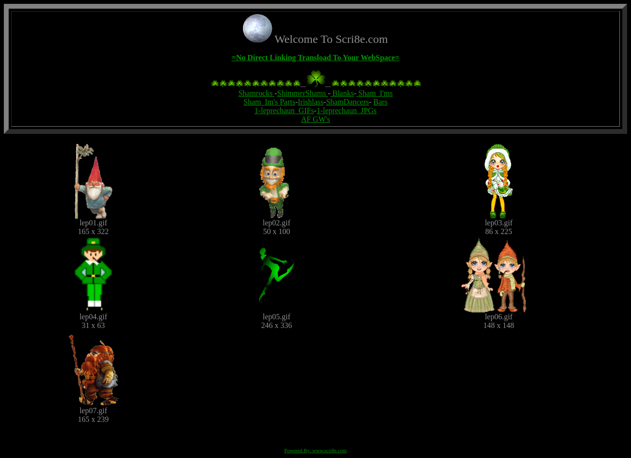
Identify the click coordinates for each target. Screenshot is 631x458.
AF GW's (315, 119)
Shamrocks (256, 93)
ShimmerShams (302, 93)
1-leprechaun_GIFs (284, 110)
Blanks (342, 93)
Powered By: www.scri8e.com (315, 450)
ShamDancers (347, 102)
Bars (381, 102)
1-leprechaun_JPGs (346, 110)
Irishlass (310, 102)
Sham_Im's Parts (269, 102)
